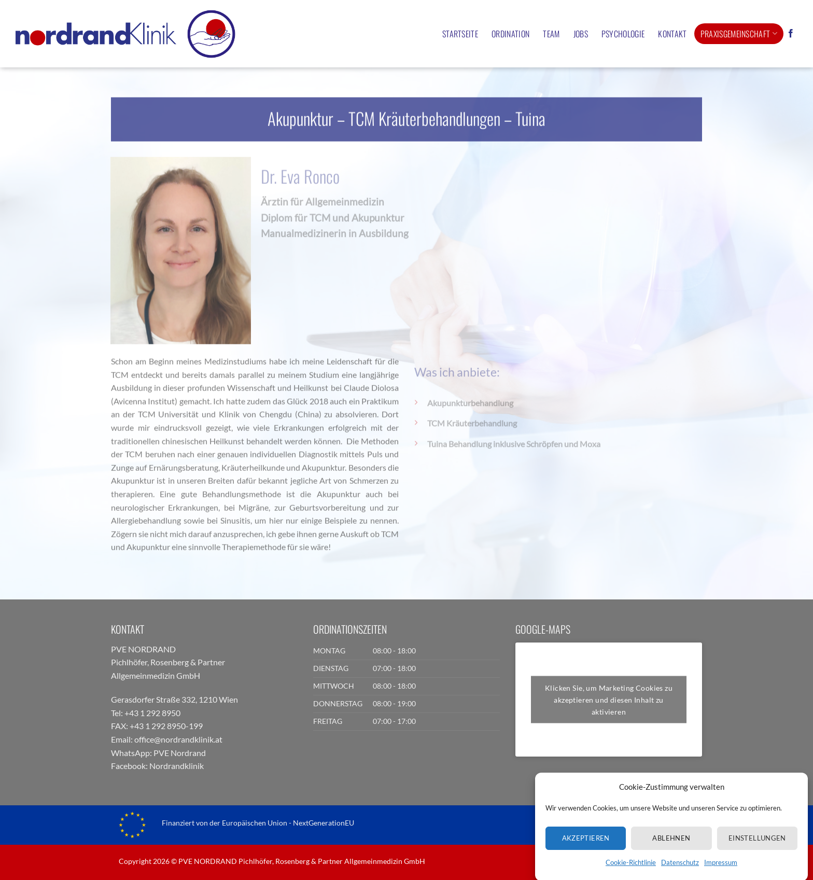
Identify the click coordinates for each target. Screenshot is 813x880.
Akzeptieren (586, 852)
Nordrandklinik (176, 766)
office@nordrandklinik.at (178, 739)
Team (551, 33)
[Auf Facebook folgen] (791, 33)
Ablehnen (671, 852)
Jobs (580, 33)
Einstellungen (757, 852)
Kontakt (672, 33)
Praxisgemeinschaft (738, 33)
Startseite (460, 33)
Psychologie (623, 33)
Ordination (510, 33)
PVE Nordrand (179, 753)
